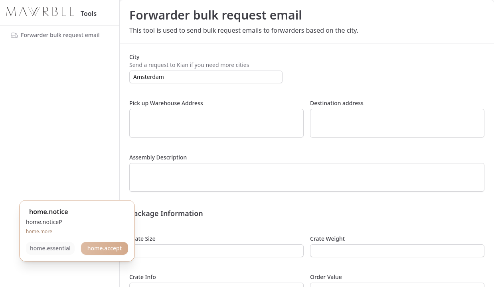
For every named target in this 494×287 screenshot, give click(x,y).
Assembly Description (158, 157)
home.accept (104, 248)
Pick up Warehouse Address (166, 103)
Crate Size (142, 238)
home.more (39, 231)
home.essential (50, 248)
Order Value (326, 277)
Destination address (337, 103)
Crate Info (142, 277)
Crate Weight (327, 238)
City (134, 57)
